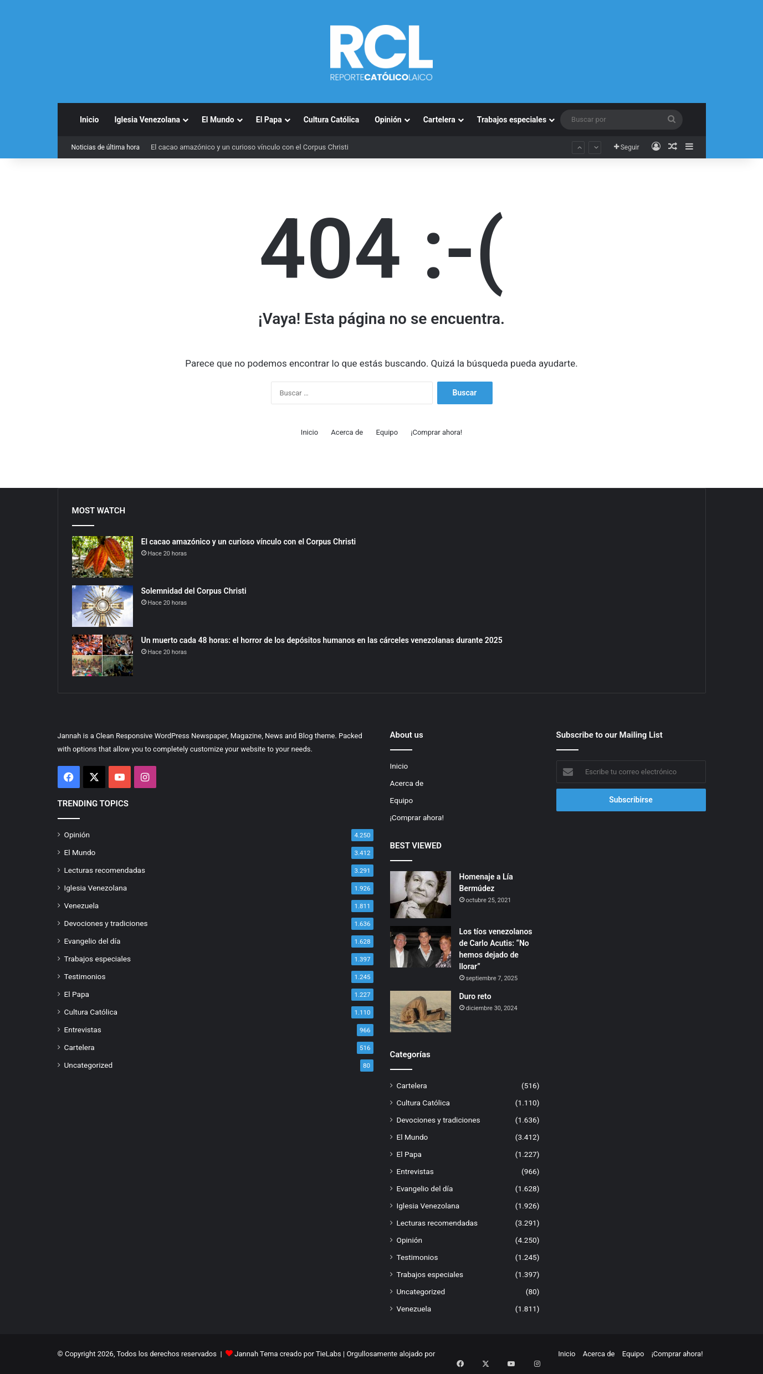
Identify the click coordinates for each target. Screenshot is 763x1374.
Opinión (388, 119)
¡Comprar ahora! (436, 432)
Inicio (89, 119)
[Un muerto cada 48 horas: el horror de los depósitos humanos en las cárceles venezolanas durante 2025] (102, 655)
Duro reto (475, 996)
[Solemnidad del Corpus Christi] (102, 606)
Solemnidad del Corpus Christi (194, 590)
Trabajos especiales (511, 119)
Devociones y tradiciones (106, 923)
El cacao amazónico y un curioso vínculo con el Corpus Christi (250, 147)
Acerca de (347, 432)
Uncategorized (88, 1065)
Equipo (387, 432)
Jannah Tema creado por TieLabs (287, 1354)
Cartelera (439, 119)
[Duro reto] (420, 1011)
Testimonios (85, 976)
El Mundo (218, 119)
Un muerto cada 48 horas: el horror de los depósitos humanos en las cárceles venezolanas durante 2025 (322, 640)
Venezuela (81, 905)
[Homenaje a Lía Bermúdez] (420, 894)
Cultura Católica (331, 119)
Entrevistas (82, 1029)
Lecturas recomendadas (105, 870)
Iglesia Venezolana (147, 119)
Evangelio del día (92, 940)
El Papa (269, 119)
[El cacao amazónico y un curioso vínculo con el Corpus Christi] (102, 557)
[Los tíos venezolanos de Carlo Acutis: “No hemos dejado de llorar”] (420, 947)
